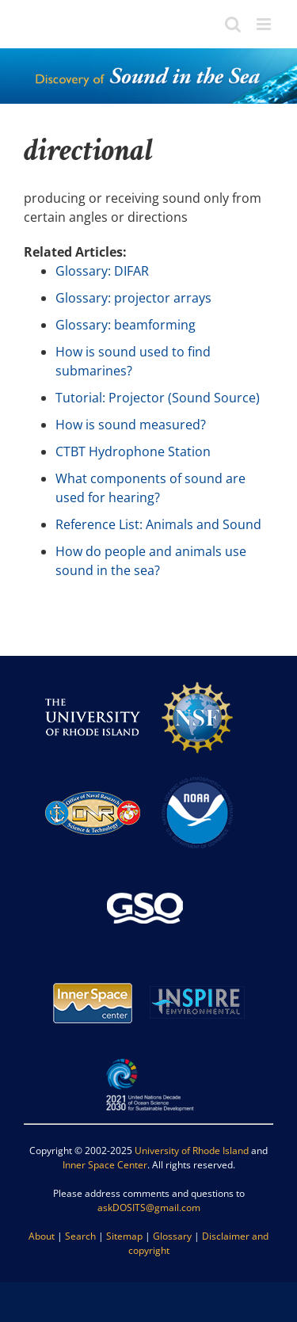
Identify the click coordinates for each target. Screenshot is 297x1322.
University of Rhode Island (192, 1150)
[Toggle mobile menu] (265, 24)
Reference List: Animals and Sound (158, 524)
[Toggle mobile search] (233, 24)
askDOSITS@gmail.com (148, 1207)
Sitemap (124, 1236)
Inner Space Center (105, 1165)
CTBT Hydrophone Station (133, 451)
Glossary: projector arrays (133, 298)
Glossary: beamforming (125, 324)
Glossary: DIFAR (102, 271)
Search (80, 1236)
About (42, 1236)
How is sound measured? (130, 424)
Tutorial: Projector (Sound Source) (157, 397)
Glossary (172, 1236)
